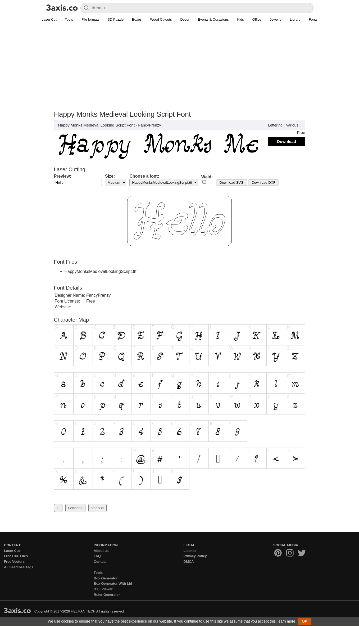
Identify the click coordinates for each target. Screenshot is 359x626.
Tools (69, 19)
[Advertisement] (179, 64)
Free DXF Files (16, 556)
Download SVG (232, 182)
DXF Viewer (103, 589)
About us (101, 551)
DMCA (189, 562)
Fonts (313, 19)
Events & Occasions (213, 19)
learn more (286, 621)
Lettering (275, 125)
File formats (90, 19)
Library (295, 19)
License (190, 551)
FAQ (97, 556)
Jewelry (275, 19)
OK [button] (304, 621)
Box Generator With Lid (113, 584)
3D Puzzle (116, 19)
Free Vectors (14, 562)
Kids (240, 19)
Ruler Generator (107, 595)
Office (256, 19)
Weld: (207, 177)
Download (286, 141)
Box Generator (105, 578)
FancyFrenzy (149, 125)
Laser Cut (49, 19)
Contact (100, 562)
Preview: (62, 176)
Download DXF (263, 182)
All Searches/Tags (18, 567)
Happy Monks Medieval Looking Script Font (96, 125)
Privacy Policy (195, 556)
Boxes (137, 19)
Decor (184, 19)
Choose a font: (144, 176)
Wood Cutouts (161, 19)
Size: (110, 176)
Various (292, 125)
